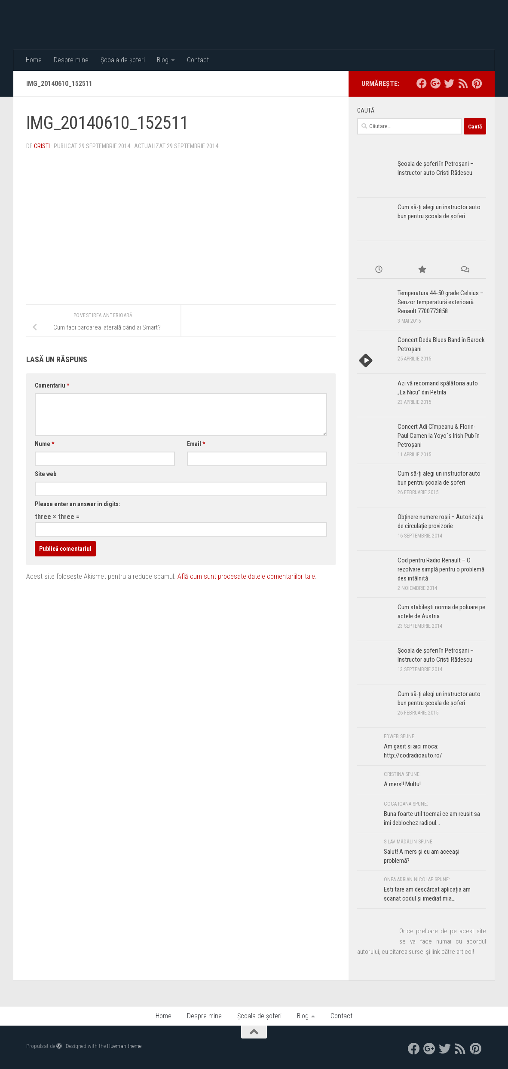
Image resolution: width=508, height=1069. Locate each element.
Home (34, 60)
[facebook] (421, 83)
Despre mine (71, 60)
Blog (162, 60)
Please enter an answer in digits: (77, 504)
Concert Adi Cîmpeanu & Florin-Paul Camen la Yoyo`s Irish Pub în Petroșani (439, 436)
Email (196, 443)
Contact (198, 60)
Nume (44, 443)
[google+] (435, 83)
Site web (45, 473)
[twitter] (449, 83)
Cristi (42, 146)
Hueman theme (124, 1046)
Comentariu (52, 385)
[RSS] (463, 83)
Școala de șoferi (123, 60)
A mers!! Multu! (402, 784)
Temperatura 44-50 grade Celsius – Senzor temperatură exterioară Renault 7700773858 (441, 302)
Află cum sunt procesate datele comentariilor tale (246, 576)
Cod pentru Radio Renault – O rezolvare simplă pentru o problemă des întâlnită (441, 569)
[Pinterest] (476, 83)
